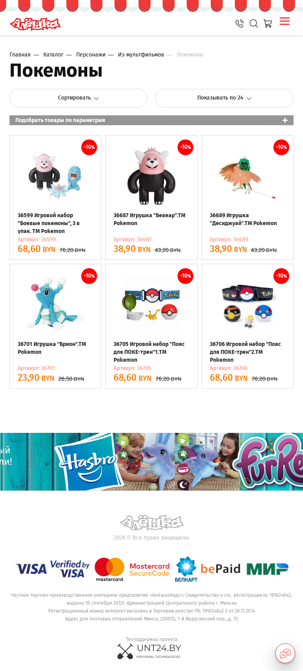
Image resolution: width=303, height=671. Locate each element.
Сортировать (78, 97)
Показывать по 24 (224, 97)
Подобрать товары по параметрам (60, 120)
